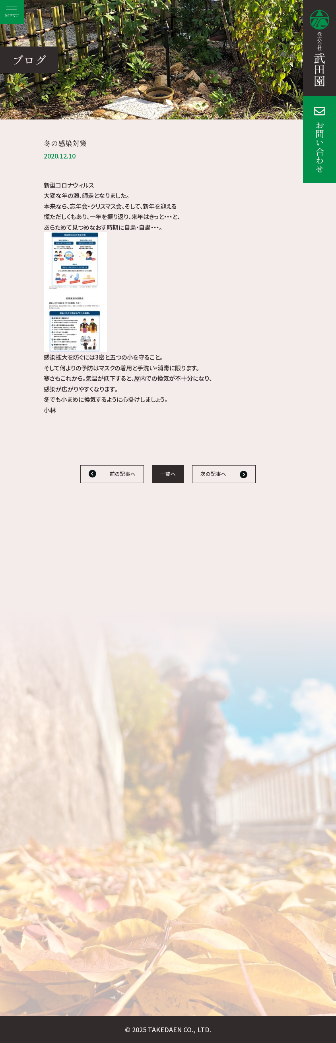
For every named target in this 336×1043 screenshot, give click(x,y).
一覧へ (168, 473)
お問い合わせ (319, 147)
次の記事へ (213, 473)
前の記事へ (123, 473)
